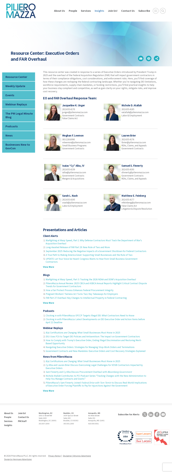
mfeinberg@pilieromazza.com (136, 202)
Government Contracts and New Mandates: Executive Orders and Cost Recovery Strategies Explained (92, 355)
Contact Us (128, 11)
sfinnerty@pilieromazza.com (135, 172)
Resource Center (16, 77)
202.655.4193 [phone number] (128, 169)
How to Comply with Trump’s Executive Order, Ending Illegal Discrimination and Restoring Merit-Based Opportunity (95, 345)
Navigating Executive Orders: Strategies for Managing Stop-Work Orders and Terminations (92, 350)
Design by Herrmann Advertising (19, 465)
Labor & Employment (132, 115)
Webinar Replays (16, 105)
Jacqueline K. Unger (74, 105)
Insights (99, 11)
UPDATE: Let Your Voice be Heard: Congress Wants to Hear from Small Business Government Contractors (93, 263)
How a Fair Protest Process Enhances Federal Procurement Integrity (80, 293)
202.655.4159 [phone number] (68, 169)
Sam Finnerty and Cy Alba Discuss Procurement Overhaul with (89, 377)
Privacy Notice (54, 461)
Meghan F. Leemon (73, 135)
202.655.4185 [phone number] (128, 109)
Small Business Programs (75, 145)
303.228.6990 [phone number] (68, 139)
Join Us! (112, 11)
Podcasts (11, 127)
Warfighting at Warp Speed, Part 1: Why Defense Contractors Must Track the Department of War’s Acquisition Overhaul (95, 242)
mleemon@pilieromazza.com (76, 142)
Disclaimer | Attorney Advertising (78, 461)
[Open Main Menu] (156, 11)
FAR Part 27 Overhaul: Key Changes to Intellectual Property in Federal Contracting (87, 300)
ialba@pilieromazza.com (74, 172)
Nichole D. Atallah (132, 105)
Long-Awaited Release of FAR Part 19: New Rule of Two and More (78, 247)
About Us (59, 11)
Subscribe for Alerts (128, 420)
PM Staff (22, 427)
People (73, 11)
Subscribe (144, 11)
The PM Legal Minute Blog (19, 116)
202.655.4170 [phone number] (68, 109)
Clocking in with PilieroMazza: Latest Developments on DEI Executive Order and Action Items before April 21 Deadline (93, 324)
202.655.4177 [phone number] (128, 199)
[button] (140, 58)
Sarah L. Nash (70, 195)
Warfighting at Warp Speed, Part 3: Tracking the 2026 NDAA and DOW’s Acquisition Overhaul (92, 282)
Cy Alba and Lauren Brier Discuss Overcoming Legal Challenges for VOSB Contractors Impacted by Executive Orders (95, 372)
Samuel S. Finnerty (132, 165)
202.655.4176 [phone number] (128, 139)
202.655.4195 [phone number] (68, 199)
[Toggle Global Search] (163, 11)
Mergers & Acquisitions (74, 178)
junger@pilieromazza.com (75, 112)
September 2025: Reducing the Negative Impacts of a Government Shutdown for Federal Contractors (91, 253)
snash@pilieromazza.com (75, 202)
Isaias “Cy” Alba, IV (73, 165)
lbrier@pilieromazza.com (134, 142)
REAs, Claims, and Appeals (134, 145)
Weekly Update (15, 86)
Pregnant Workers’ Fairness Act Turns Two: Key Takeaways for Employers (83, 297)
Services (86, 11)
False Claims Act (70, 118)
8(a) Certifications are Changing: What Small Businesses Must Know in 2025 (84, 335)
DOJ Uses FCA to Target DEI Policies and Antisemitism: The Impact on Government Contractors (94, 339)
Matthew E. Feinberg (133, 195)
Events (9, 95)
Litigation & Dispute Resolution (137, 208)
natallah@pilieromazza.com (135, 112)
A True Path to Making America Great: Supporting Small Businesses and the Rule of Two (90, 258)
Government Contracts (74, 115)
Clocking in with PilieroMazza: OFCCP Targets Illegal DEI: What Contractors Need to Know (91, 318)
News (9, 136)
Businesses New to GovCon (17, 147)
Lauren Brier (128, 135)
